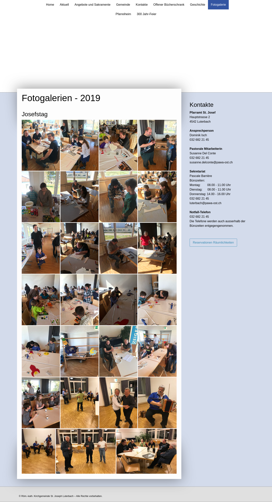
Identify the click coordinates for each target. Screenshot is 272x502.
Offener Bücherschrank (168, 4)
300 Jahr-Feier (146, 14)
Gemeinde (123, 4)
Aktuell (64, 4)
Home (50, 4)
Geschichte (197, 4)
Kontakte (142, 4)
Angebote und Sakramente (92, 4)
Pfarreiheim (123, 14)
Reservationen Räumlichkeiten (213, 242)
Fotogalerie (218, 4)
